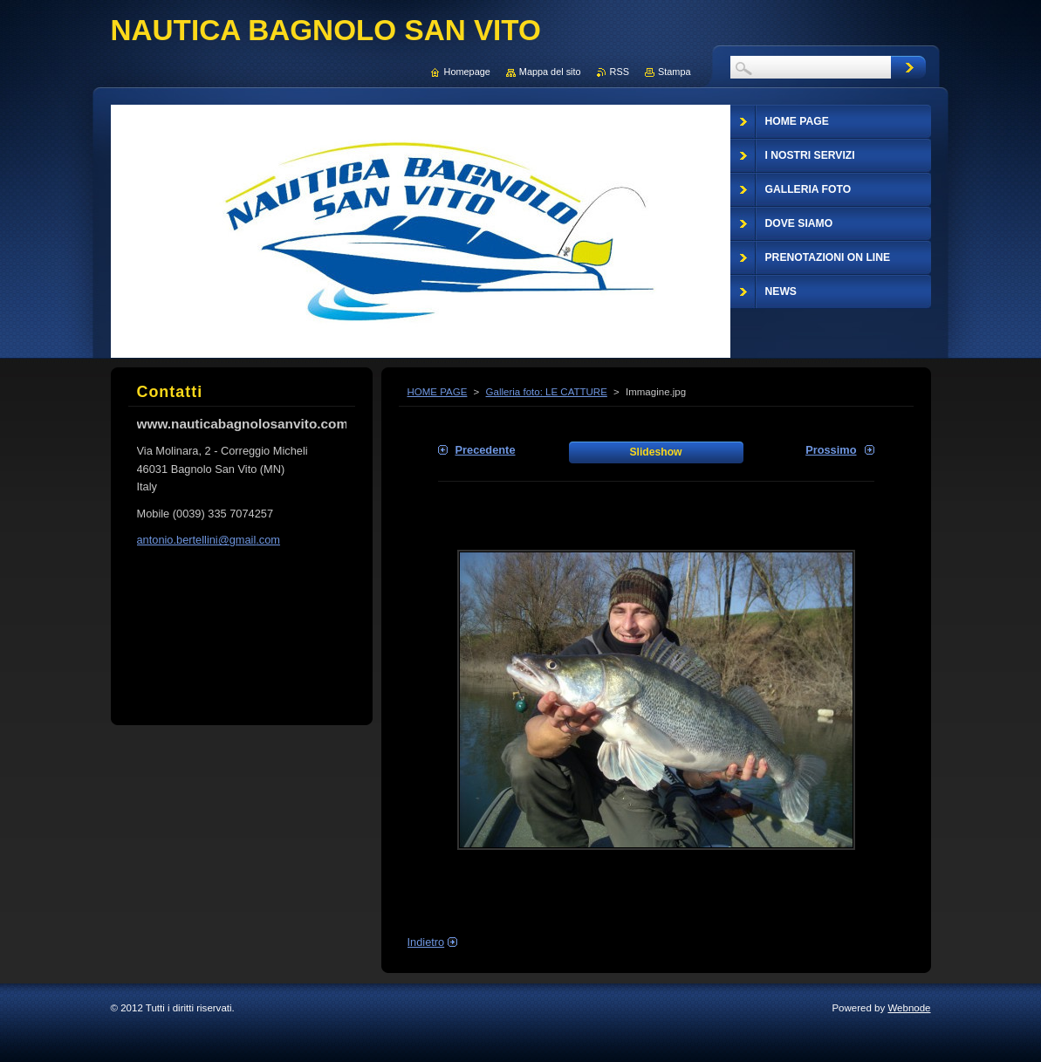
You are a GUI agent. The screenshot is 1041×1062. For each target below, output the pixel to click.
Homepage (467, 71)
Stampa (674, 71)
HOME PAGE (437, 392)
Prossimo (830, 449)
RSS (619, 71)
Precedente (485, 449)
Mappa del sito (550, 71)
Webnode (908, 1008)
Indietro (426, 942)
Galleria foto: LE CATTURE (546, 392)
